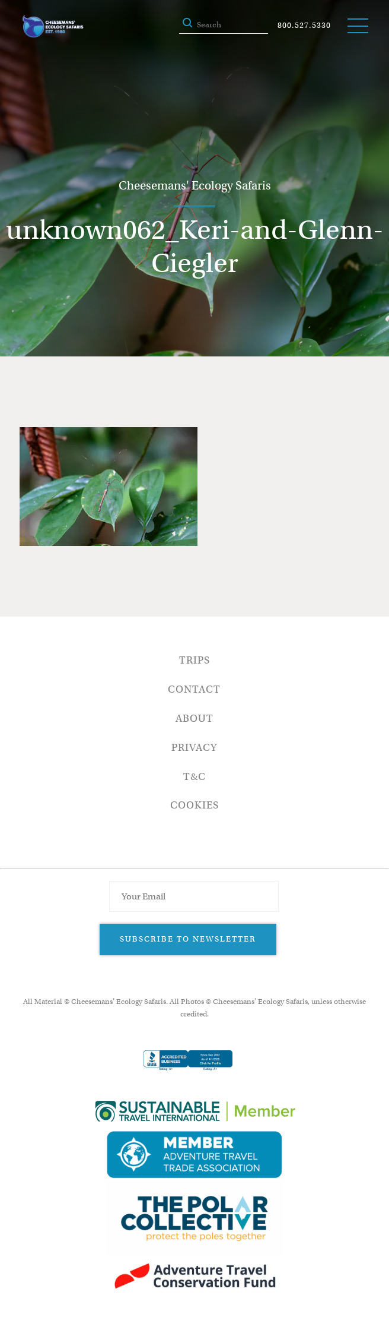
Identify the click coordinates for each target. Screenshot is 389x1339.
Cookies (194, 805)
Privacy (194, 747)
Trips (194, 660)
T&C (194, 776)
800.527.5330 (304, 25)
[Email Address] (194, 896)
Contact (194, 689)
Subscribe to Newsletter (188, 939)
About (194, 718)
